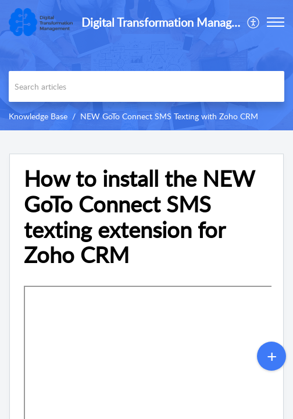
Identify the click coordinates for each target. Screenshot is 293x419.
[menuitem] (254, 22)
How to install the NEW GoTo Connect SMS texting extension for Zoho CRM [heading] (139, 217)
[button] (254, 22)
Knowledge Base (38, 116)
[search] (146, 86)
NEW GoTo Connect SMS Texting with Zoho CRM (169, 116)
